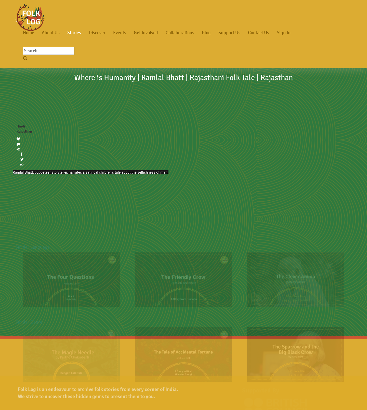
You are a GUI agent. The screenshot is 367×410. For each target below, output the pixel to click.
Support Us (229, 32)
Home (28, 32)
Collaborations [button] (180, 32)
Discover (97, 32)
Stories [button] (74, 32)
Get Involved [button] (146, 32)
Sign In (284, 32)
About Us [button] (51, 32)
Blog (206, 32)
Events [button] (119, 32)
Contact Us (258, 32)
